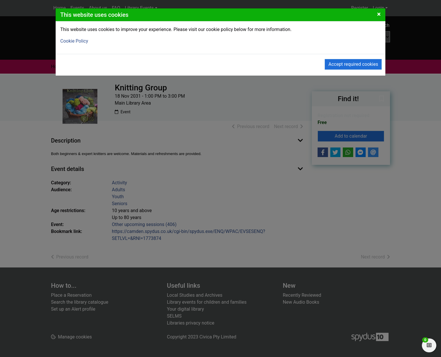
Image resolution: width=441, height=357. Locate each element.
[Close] (378, 14)
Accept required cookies (353, 64)
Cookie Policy (74, 41)
